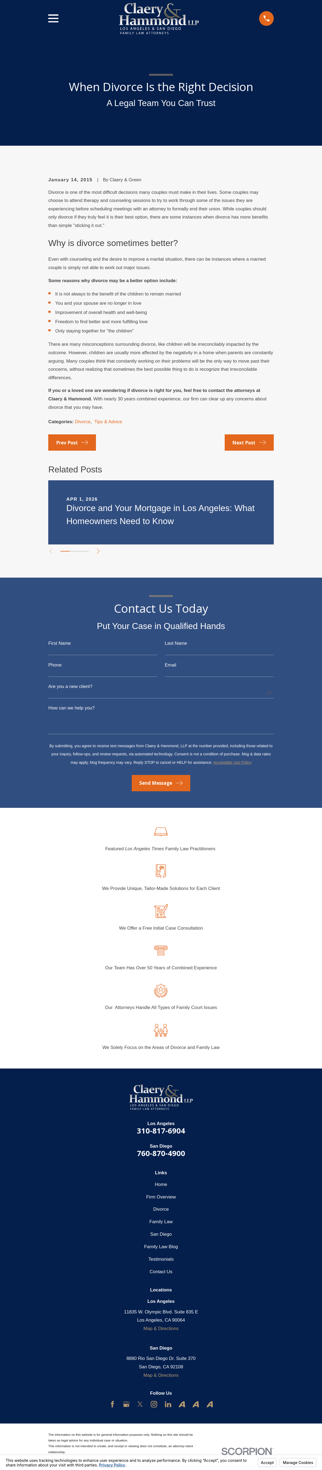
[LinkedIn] (168, 1404)
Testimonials (161, 1259)
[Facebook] (112, 1404)
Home (161, 1184)
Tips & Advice (108, 421)
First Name (59, 643)
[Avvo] (182, 1404)
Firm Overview (161, 1197)
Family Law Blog (161, 1246)
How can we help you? (71, 708)
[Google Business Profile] (126, 1404)
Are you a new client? (70, 686)
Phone (55, 665)
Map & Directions (160, 1328)
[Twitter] (140, 1404)
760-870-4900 (161, 1153)
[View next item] (101, 551)
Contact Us (161, 1271)
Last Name (176, 643)
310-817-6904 (161, 1131)
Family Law (161, 1221)
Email (170, 665)
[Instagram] (154, 1404)
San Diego (161, 1234)
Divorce (83, 421)
